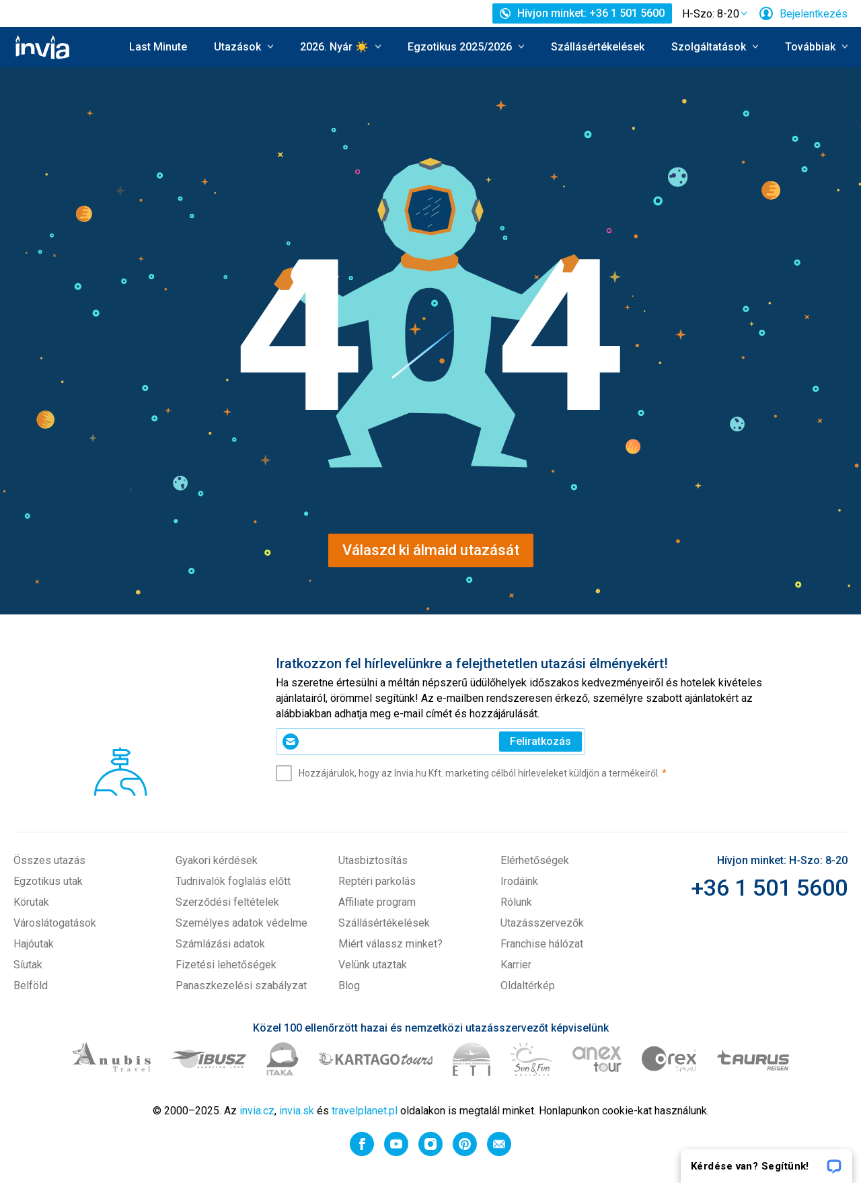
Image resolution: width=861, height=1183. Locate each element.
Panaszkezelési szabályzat (241, 985)
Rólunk (516, 902)
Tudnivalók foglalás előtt (233, 881)
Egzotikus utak (48, 881)
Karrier (515, 964)
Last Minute (158, 46)
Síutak (27, 964)
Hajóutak (33, 943)
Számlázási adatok (220, 943)
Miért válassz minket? (390, 943)
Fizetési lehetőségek (226, 964)
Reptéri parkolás (377, 881)
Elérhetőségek (534, 860)
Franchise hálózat (541, 943)
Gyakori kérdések (217, 860)
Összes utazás (49, 860)
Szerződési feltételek (227, 902)
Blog (349, 985)
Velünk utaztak (372, 964)
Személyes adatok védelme (241, 923)
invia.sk (296, 1110)
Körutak (31, 902)
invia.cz (256, 1110)
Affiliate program (377, 902)
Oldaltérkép (527, 985)
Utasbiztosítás (373, 860)
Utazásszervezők (542, 923)
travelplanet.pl (365, 1110)
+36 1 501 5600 (769, 887)
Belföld (30, 985)
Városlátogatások (54, 923)
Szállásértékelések (597, 46)
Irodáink (519, 881)
